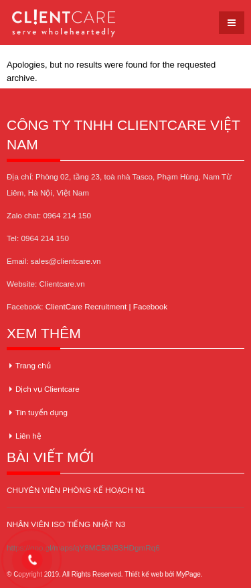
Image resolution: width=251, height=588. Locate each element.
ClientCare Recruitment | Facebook (106, 306)
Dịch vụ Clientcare (47, 388)
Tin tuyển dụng (41, 412)
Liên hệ (28, 435)
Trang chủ (33, 365)
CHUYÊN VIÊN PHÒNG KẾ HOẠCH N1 (76, 490)
